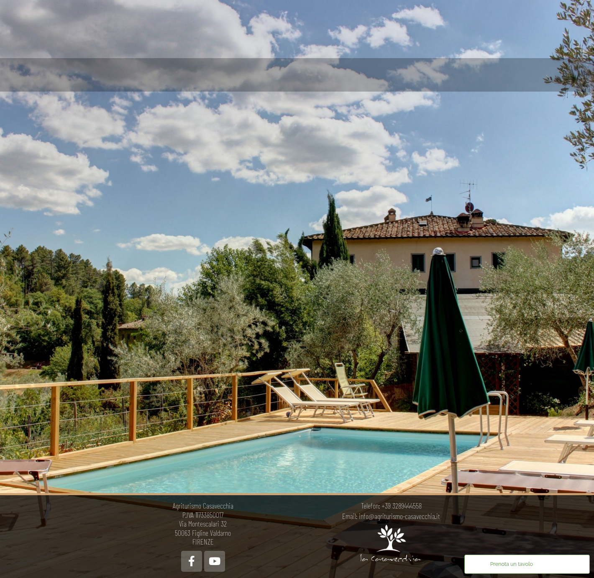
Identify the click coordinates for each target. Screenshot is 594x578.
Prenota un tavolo (511, 564)
